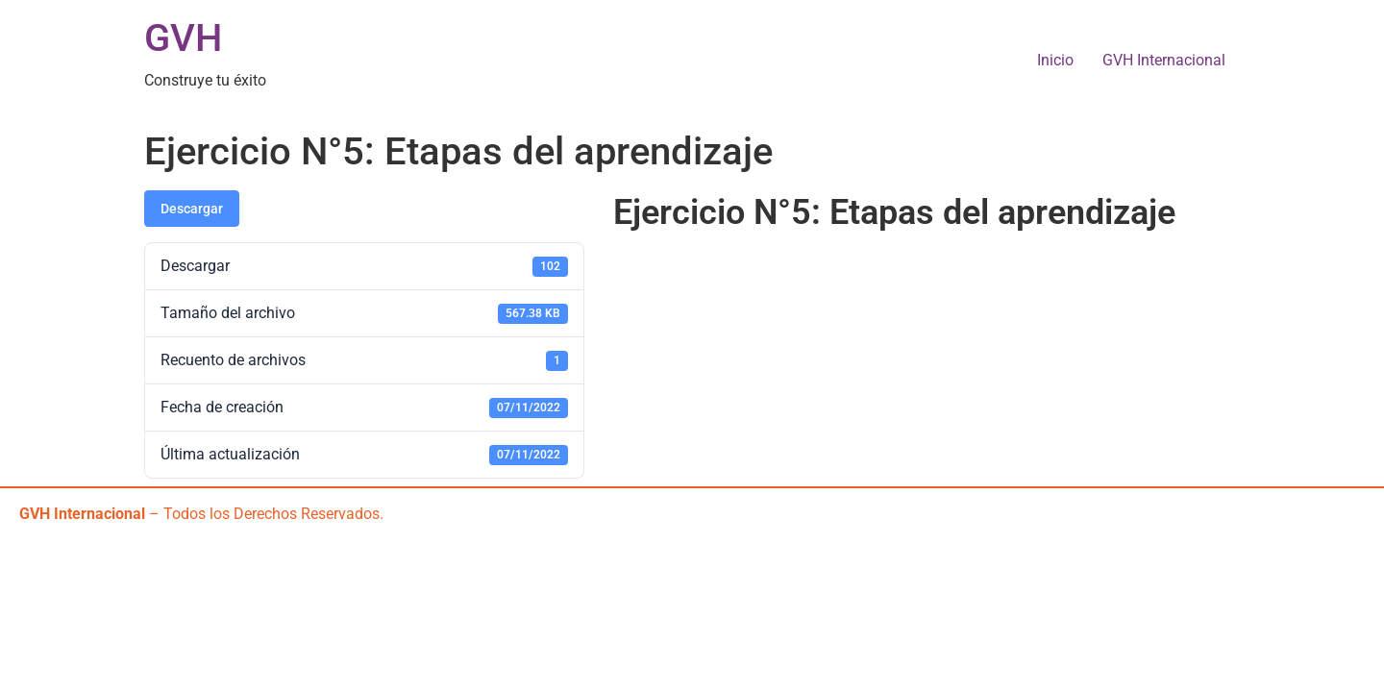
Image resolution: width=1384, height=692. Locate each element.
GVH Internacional (1163, 60)
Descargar (192, 208)
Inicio (1055, 60)
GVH (183, 38)
